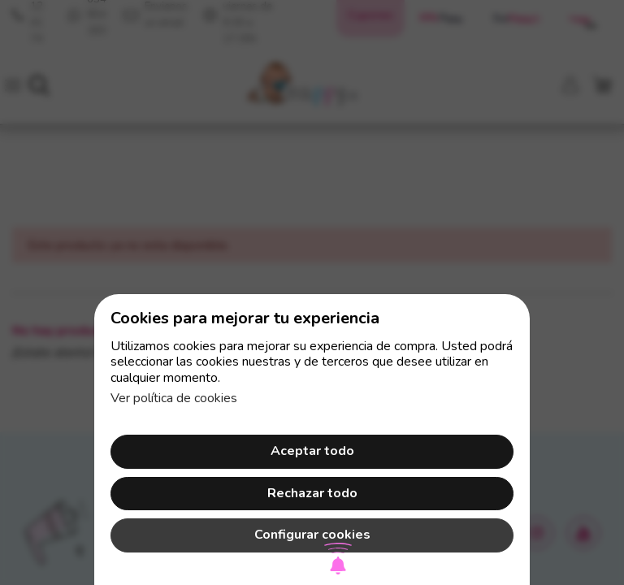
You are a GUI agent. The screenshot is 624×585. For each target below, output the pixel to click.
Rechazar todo (312, 493)
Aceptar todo (312, 451)
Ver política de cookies (173, 398)
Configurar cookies (312, 535)
